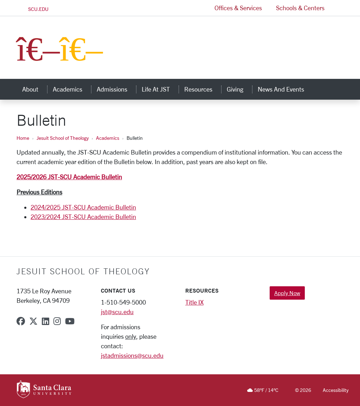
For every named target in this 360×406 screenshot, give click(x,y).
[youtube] (70, 321)
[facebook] (21, 321)
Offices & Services (238, 7)
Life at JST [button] (160, 89)
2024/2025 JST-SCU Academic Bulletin (83, 207)
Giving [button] (239, 89)
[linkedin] (45, 321)
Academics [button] (72, 89)
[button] (337, 7)
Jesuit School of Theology (63, 138)
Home (23, 138)
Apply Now (287, 292)
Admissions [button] (116, 89)
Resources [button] (202, 89)
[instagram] (57, 321)
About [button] (34, 89)
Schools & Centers (300, 7)
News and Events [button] (285, 89)
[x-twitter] (33, 321)
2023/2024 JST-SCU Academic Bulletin (83, 216)
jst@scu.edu (117, 311)
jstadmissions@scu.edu (132, 355)
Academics (107, 138)
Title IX (194, 302)
